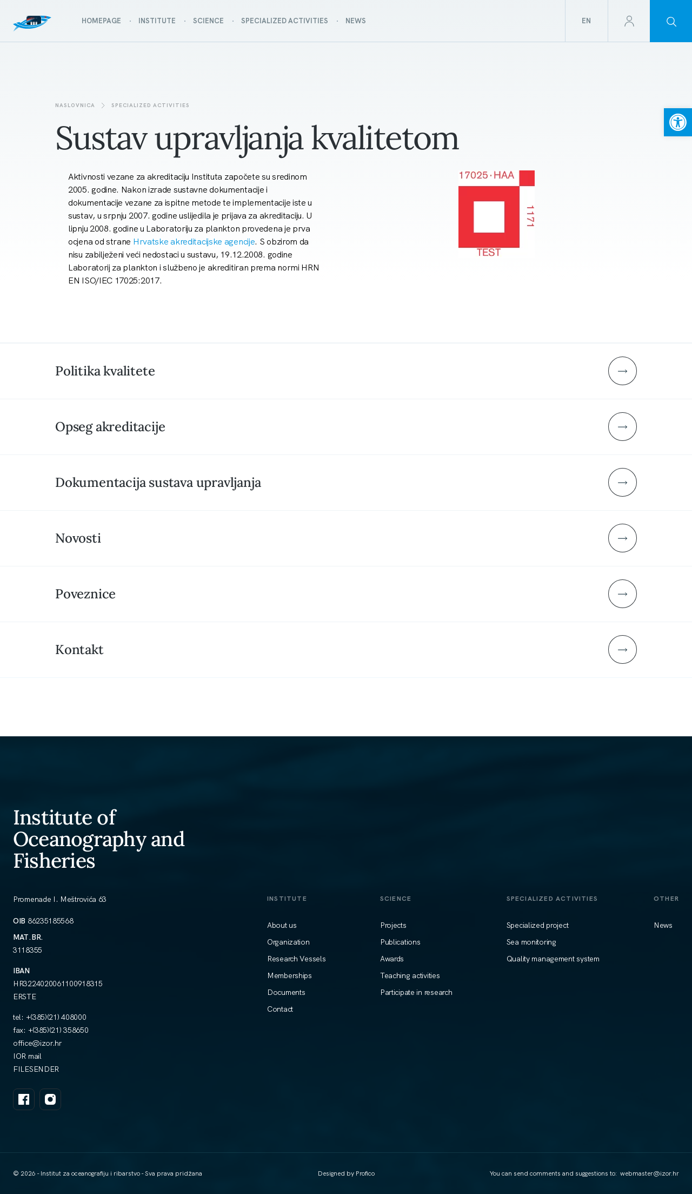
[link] (678, 122)
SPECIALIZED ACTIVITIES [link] (150, 105)
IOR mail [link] (27, 1056)
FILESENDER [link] (36, 1069)
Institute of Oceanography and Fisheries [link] (98, 838)
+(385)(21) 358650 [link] (58, 1030)
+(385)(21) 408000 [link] (56, 1017)
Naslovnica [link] (75, 105)
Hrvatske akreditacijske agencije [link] (194, 241)
